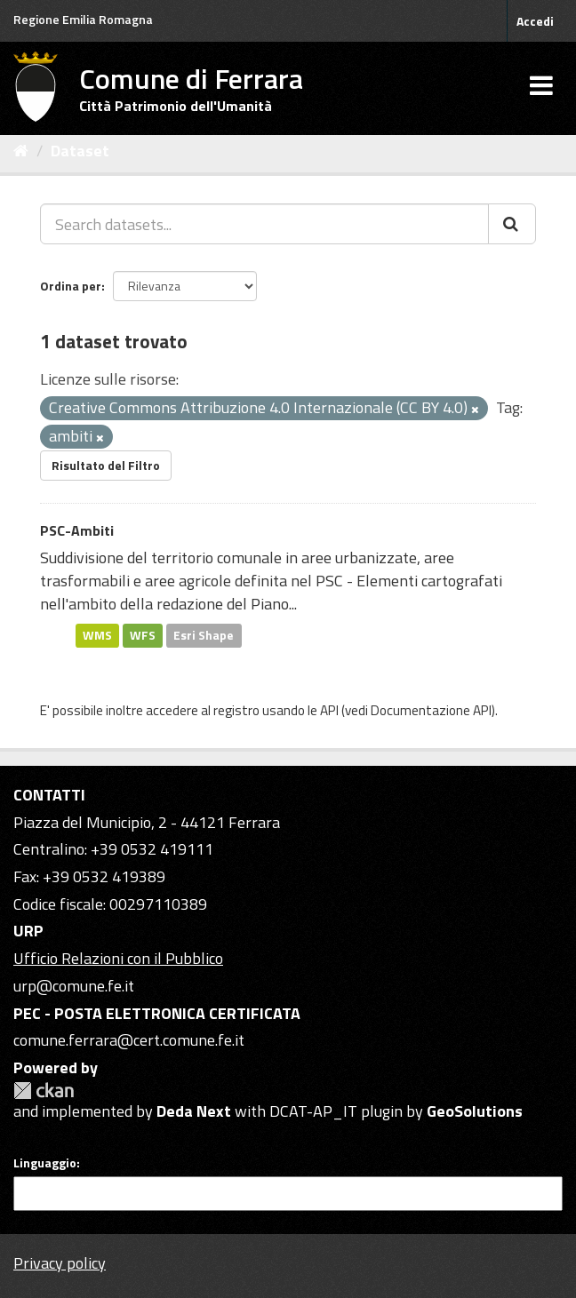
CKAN (43, 1090)
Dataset (80, 151)
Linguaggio (44, 1163)
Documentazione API (431, 710)
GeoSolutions (475, 1111)
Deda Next (193, 1111)
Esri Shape (203, 635)
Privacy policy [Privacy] (59, 1263)
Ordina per (70, 285)
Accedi (535, 21)
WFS (143, 635)
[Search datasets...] (264, 223)
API (329, 710)
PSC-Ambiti (77, 530)
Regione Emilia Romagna (83, 19)
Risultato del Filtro (106, 465)
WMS (97, 635)
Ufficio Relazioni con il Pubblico (118, 958)
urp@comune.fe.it (73, 986)
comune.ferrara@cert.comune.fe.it (128, 1040)
